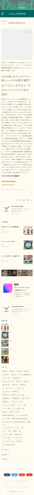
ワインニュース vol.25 (7, 241)
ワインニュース (8, 405)
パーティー (21, 405)
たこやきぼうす (18, 409)
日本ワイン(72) (4, 189)
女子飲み (18, 435)
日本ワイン (14, 412)
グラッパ (6, 378)
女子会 (19, 441)
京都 (13, 375)
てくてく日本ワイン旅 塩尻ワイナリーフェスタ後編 (16, 256)
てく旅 (5, 375)
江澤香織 (6, 398)
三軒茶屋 (16, 378)
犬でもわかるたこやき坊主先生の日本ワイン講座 (16, 423)
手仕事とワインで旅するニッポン (13, 395)
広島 (12, 371)
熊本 (26, 371)
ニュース (6, 438)
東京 (19, 371)
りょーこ (6, 431)
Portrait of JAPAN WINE (19, 419)
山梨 (25, 381)
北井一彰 (6, 385)
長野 (4, 371)
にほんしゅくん (8, 381)
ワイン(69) (18, 189)
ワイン (5, 419)
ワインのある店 (8, 445)
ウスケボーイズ (16, 402)
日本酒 (23, 385)
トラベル (17, 438)
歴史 (4, 412)
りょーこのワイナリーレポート (12, 428)
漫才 (18, 381)
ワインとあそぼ (21, 415)
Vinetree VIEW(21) (12, 189)
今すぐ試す (22, 7)
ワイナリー (7, 435)
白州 (14, 385)
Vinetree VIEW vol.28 (16, 357)
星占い (25, 398)
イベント (6, 409)
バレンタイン (7, 388)
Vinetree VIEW (8, 415)
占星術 (5, 402)
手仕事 (15, 392)
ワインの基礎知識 (24, 375)
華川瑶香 (16, 398)
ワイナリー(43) (24, 189)
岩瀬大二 (16, 431)
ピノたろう (19, 388)
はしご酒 (6, 392)
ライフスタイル (8, 441)
